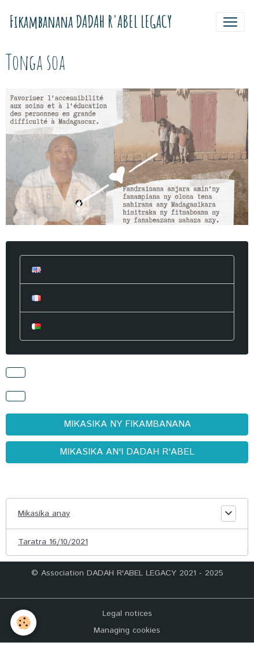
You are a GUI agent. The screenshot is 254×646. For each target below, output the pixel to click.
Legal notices (127, 613)
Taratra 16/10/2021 (53, 542)
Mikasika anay (44, 513)
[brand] (90, 21)
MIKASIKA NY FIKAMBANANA (127, 424)
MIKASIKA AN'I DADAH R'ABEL (127, 452)
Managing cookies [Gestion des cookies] (127, 630)
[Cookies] (23, 623)
